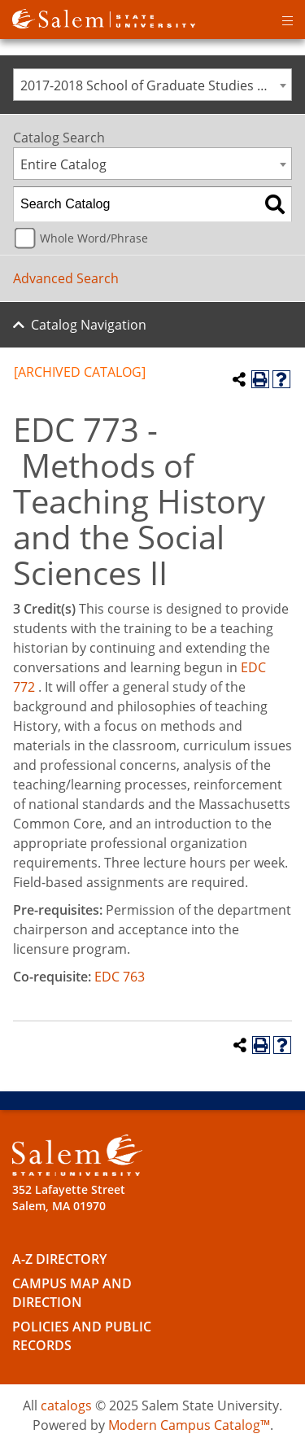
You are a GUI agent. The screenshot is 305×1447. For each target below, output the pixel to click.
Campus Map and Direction (72, 1292)
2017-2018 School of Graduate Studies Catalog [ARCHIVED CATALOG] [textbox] (155, 85)
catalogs (66, 1405)
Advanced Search (66, 278)
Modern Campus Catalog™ (189, 1425)
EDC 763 (119, 977)
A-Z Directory (59, 1259)
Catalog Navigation (88, 325)
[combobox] (152, 84)
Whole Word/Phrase (94, 238)
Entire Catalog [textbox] (63, 164)
